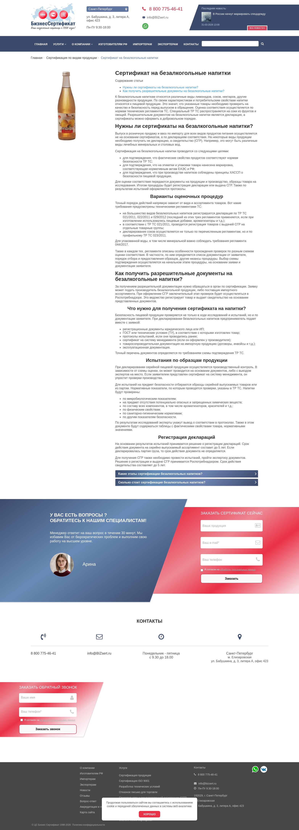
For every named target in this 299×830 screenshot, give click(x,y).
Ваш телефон (212, 560)
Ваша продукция (214, 525)
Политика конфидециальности (88, 825)
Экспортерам (168, 44)
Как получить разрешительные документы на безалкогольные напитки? (173, 91)
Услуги (59, 44)
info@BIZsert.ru (155, 17)
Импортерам (142, 44)
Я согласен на (228, 569)
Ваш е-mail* (211, 542)
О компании (82, 44)
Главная (41, 44)
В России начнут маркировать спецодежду (239, 13)
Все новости (257, 28)
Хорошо (149, 814)
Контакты (191, 44)
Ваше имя (28, 697)
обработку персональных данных (238, 569)
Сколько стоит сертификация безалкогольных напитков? (161, 482)
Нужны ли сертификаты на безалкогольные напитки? (160, 87)
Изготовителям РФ (112, 44)
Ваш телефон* (31, 711)
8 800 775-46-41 (43, 653)
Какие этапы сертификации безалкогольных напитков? (160, 473)
